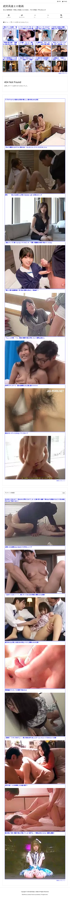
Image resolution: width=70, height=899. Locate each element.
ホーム (6, 22)
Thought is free (44, 894)
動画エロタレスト (63, 73)
